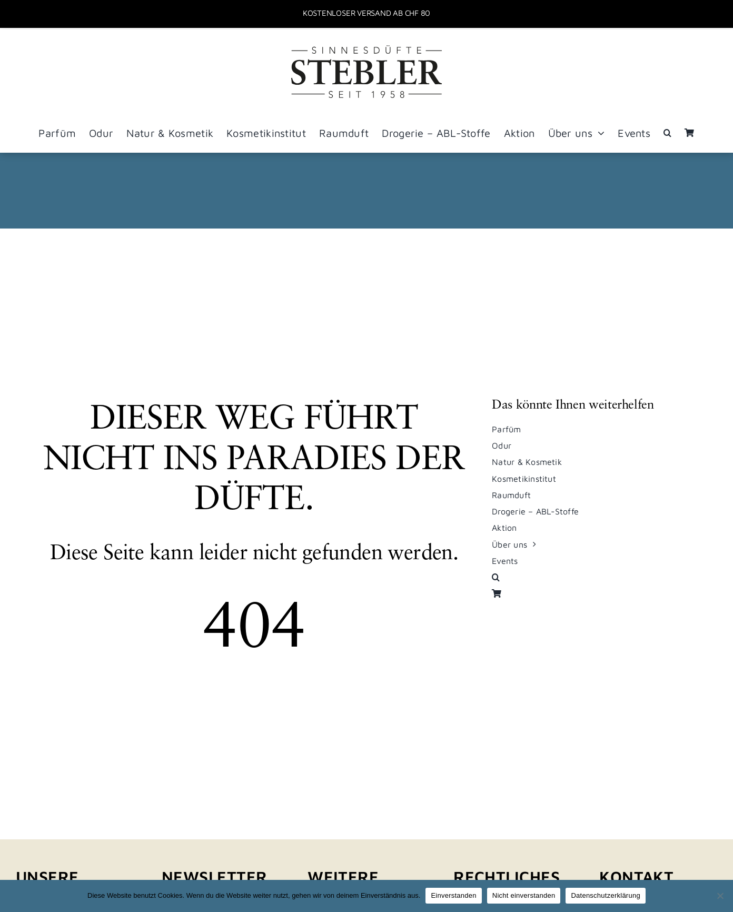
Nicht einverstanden (524, 895)
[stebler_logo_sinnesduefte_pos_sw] (366, 49)
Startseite (293, 190)
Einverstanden (453, 895)
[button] (667, 133)
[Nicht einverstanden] (720, 895)
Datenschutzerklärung (605, 895)
